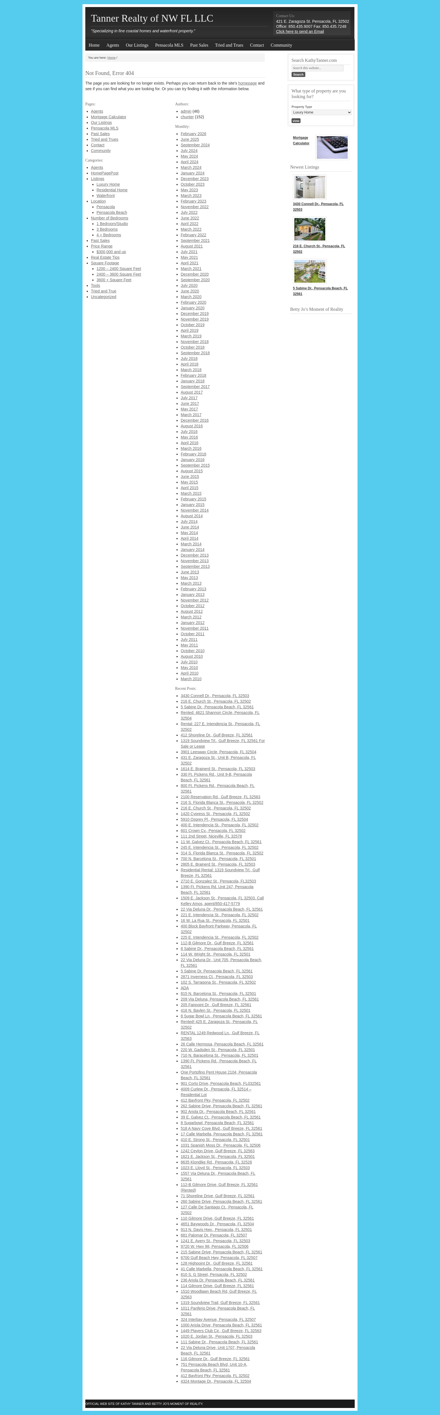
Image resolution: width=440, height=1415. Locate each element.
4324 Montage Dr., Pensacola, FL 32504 (216, 1381)
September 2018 (195, 353)
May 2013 (189, 577)
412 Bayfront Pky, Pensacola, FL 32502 (215, 1100)
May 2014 (189, 532)
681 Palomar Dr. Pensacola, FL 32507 (214, 1235)
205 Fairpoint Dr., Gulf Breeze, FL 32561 (216, 1005)
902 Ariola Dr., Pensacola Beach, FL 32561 (218, 1111)
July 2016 (189, 431)
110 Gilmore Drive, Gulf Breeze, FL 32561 (217, 1218)
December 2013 (195, 555)
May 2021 (189, 257)
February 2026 (193, 133)
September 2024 (195, 145)
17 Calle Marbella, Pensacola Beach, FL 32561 (222, 1134)
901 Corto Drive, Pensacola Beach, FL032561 (221, 1083)
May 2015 (189, 482)
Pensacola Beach (112, 212)
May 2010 (189, 667)
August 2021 (192, 246)
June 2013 (190, 572)
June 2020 (190, 291)
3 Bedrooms (107, 229)
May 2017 (189, 409)
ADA (185, 988)
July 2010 (189, 662)
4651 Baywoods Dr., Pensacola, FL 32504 (217, 1224)
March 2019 (191, 336)
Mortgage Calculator (108, 117)
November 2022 (195, 207)
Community (281, 45)
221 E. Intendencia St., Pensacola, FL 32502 (219, 915)
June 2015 (190, 476)
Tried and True (103, 291)
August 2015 (192, 471)
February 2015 (193, 499)
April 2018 (189, 364)
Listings (97, 178)
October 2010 (193, 650)
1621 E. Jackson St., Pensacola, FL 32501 (218, 1156)
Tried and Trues (229, 45)
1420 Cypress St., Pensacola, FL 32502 (215, 813)
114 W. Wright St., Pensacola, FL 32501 (215, 954)
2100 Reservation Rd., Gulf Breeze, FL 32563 (220, 797)
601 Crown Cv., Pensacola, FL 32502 (213, 830)
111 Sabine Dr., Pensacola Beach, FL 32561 (219, 1342)
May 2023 (189, 190)
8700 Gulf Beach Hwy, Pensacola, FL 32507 (219, 1257)
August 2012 (192, 611)
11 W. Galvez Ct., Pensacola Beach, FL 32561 (221, 842)
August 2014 (192, 516)
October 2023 (193, 184)
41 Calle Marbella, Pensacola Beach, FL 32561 (222, 1269)
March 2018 (191, 370)
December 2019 (195, 313)
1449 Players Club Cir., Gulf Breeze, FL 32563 (221, 1330)
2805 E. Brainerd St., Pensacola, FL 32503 (218, 864)
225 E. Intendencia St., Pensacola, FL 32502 (219, 937)
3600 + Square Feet (114, 280)
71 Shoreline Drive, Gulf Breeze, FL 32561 (218, 1196)
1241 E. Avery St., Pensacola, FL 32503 (215, 1241)
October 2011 (193, 634)
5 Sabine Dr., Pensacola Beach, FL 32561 (217, 707)
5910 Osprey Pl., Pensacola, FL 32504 (214, 819)
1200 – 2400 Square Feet (119, 268)
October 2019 (193, 325)
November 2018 (195, 341)
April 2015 (189, 488)
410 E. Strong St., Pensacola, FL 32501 (215, 1139)
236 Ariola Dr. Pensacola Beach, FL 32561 (218, 1280)
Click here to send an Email (300, 31)
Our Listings (137, 45)
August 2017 (192, 392)
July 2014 (189, 521)
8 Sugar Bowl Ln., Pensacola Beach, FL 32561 (221, 1016)
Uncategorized (103, 296)
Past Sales (199, 45)
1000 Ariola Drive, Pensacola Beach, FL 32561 (221, 1325)
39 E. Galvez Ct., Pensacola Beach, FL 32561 (221, 1117)
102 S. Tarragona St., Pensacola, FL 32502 (218, 982)
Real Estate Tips (105, 257)
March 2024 (191, 167)
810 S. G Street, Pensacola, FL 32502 (214, 1274)
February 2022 (193, 235)
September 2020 (195, 280)
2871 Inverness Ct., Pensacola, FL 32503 (217, 976)
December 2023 (195, 178)
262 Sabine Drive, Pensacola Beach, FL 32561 (221, 1106)
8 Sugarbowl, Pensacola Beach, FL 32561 (217, 1123)
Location (98, 201)
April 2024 (189, 162)
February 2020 (193, 302)
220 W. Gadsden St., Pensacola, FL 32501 (218, 1049)
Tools (95, 285)
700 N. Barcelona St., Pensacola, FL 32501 (218, 858)
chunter (187, 117)
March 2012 (191, 617)
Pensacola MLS (169, 45)
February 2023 (193, 201)
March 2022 (191, 229)
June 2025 (190, 139)
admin (186, 111)
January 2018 (193, 381)
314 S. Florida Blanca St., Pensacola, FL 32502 (222, 853)
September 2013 (195, 566)
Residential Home (112, 190)
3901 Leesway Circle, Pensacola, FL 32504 (218, 752)
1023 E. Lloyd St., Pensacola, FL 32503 (215, 1167)
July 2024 (189, 150)
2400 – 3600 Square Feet (119, 274)
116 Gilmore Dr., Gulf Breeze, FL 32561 (215, 1359)
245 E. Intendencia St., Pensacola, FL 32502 (219, 847)
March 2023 (191, 195)
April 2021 (189, 263)
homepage (247, 83)
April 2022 (189, 223)
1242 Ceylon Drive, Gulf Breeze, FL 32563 (218, 1151)
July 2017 (189, 398)
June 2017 (190, 403)
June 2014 (190, 527)
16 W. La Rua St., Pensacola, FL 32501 (215, 920)
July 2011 (189, 639)
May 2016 (189, 437)
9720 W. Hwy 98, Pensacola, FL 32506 (215, 1246)
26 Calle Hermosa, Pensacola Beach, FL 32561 (222, 1044)
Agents (112, 45)
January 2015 (193, 504)
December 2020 (195, 274)
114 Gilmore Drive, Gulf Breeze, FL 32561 (217, 1286)
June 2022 (190, 218)
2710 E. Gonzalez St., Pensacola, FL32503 (218, 881)
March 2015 (191, 493)
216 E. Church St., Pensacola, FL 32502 (216, 701)
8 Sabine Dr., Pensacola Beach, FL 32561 (217, 948)
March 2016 (191, 448)
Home (94, 45)
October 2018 (193, 347)
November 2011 (195, 628)
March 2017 (191, 414)
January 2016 (193, 459)
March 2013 (191, 583)
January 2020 (193, 308)
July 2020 (189, 285)
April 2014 (189, 538)
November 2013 (195, 561)
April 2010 (189, 673)
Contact (257, 45)
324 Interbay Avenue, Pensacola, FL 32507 (218, 1319)
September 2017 (195, 386)
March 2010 (191, 679)
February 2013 (193, 589)
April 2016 (189, 443)
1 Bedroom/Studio (112, 223)
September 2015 (195, 465)
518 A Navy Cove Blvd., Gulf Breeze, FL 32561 (221, 1128)
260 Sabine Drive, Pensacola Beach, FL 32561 (221, 1201)
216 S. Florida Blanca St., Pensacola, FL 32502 (222, 802)
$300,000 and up (111, 252)
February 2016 (193, 454)
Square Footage (105, 263)
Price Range (102, 246)
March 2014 (191, 544)
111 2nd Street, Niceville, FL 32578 (211, 836)
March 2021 (191, 268)
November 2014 (195, 510)
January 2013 (193, 594)
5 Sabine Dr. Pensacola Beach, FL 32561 (217, 971)
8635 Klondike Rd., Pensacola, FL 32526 (216, 1162)
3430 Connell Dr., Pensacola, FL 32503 (215, 695)
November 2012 (195, 600)
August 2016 (192, 426)
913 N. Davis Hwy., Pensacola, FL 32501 (216, 1229)
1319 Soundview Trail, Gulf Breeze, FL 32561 (220, 1302)
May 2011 (189, 645)
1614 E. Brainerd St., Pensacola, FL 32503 (218, 769)
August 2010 (192, 656)
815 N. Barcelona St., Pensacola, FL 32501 (218, 993)
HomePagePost (104, 173)
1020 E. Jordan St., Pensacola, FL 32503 (217, 1336)
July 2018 (189, 358)
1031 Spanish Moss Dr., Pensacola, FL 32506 (220, 1145)
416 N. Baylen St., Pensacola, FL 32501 (216, 1010)
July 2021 (189, 252)
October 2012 (193, 606)
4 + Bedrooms (109, 235)
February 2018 (193, 375)
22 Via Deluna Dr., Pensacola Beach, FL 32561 (222, 909)
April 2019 (189, 330)
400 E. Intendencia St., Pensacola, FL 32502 (219, 825)
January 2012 (193, 622)
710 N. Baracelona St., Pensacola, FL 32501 (219, 1055)
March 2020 (191, 296)
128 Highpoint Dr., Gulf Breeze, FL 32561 (217, 1263)
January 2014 (193, 549)
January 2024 (193, 173)
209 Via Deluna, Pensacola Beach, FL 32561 (220, 999)
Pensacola (106, 207)
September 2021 (195, 240)
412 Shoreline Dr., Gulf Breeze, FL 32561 (217, 735)
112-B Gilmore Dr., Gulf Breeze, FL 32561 (217, 943)
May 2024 (189, 156)
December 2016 (195, 420)
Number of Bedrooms (109, 218)
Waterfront (106, 195)
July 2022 (189, 212)
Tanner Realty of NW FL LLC (152, 18)
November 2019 (195, 319)
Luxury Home (108, 184)
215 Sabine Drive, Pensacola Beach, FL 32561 (221, 1252)
